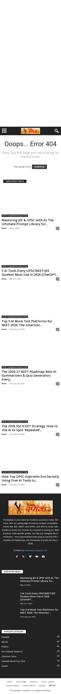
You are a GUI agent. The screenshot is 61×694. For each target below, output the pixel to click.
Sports (5, 642)
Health (5, 666)
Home (9, 681)
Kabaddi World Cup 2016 (13, 661)
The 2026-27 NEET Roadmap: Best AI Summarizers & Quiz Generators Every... (29, 375)
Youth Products (12, 685)
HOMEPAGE (39, 167)
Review (42, 685)
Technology (21, 681)
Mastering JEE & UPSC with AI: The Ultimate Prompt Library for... (28, 222)
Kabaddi (5, 637)
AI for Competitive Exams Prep (14, 216)
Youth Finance (29, 685)
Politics (5, 646)
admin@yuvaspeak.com (36, 550)
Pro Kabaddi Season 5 (12, 651)
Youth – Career (47, 681)
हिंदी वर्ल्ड (52, 685)
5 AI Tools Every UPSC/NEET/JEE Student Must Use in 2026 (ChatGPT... (30, 273)
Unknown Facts (9, 656)
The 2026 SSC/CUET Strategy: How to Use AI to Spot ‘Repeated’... (30, 428)
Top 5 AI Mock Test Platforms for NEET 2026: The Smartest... (27, 323)
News (4, 228)
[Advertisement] (30, 31)
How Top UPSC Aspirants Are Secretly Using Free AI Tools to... (30, 478)
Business (33, 681)
